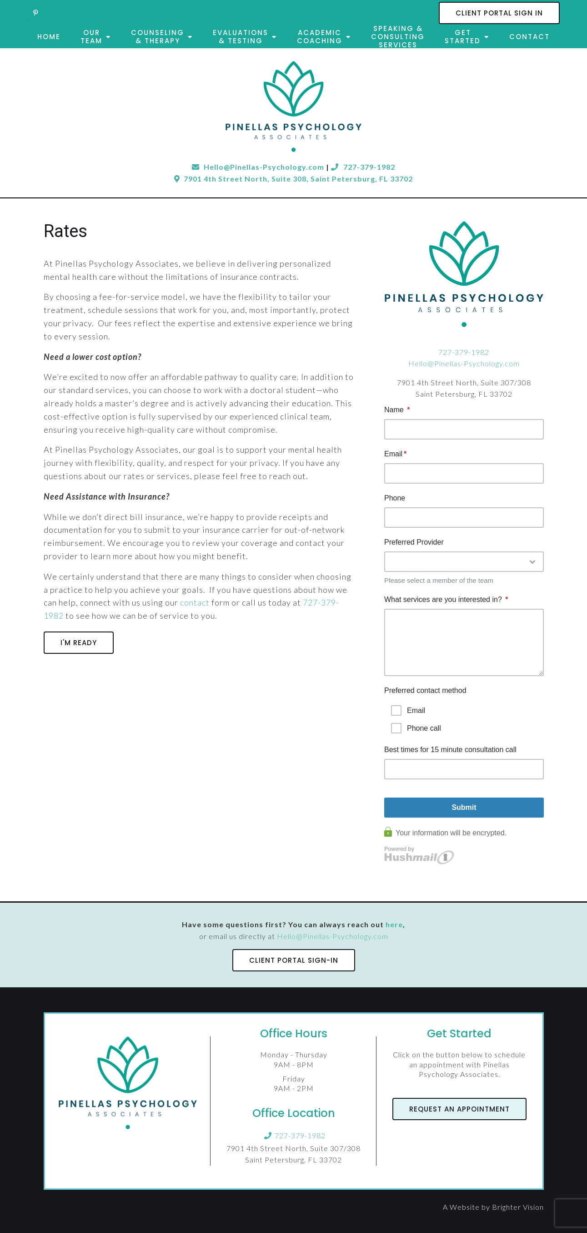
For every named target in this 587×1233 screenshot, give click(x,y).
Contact (529, 36)
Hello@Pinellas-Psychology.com (464, 363)
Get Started (463, 36)
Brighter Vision (518, 1207)
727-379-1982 (363, 166)
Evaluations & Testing (240, 36)
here (394, 924)
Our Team (91, 36)
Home (48, 36)
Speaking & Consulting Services (398, 36)
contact (195, 602)
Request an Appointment (459, 1109)
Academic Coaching (319, 36)
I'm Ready (78, 642)
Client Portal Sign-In (293, 960)
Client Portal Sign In (499, 13)
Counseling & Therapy (157, 36)
